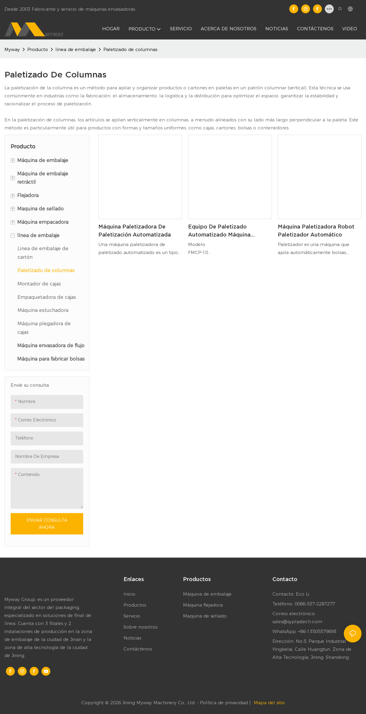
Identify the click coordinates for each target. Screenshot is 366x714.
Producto (37, 49)
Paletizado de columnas (130, 49)
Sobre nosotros (140, 627)
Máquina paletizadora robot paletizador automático (316, 230)
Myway (12, 49)
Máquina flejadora (203, 605)
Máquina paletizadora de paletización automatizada (134, 230)
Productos (134, 605)
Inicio (129, 594)
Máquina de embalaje (207, 594)
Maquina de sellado (205, 616)
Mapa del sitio (269, 702)
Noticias (132, 638)
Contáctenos (137, 649)
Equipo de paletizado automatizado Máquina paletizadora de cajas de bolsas (222, 231)
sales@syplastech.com (297, 621)
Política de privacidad (224, 702)
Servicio (131, 616)
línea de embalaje (75, 49)
